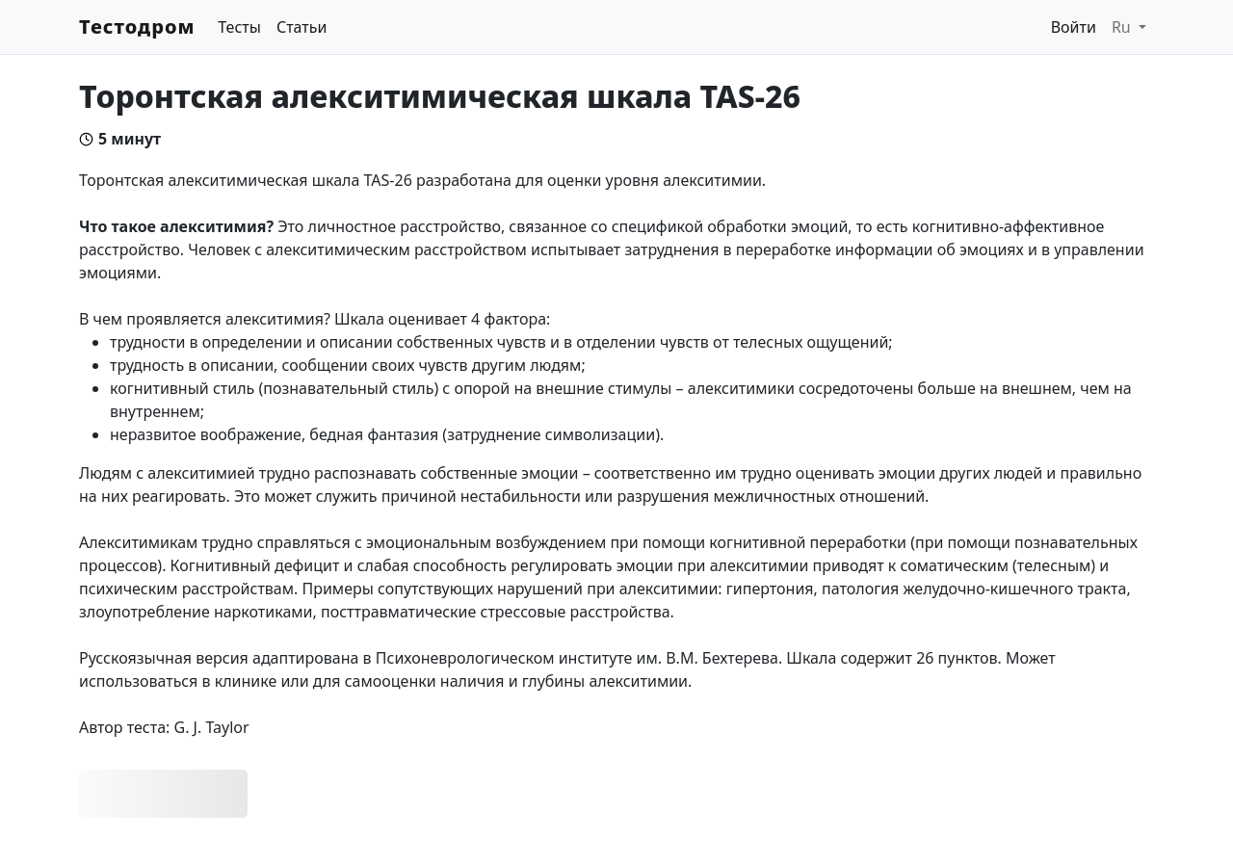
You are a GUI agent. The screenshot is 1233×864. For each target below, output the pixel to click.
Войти (1073, 27)
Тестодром (137, 26)
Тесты (239, 27)
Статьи (302, 27)
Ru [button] (1123, 27)
